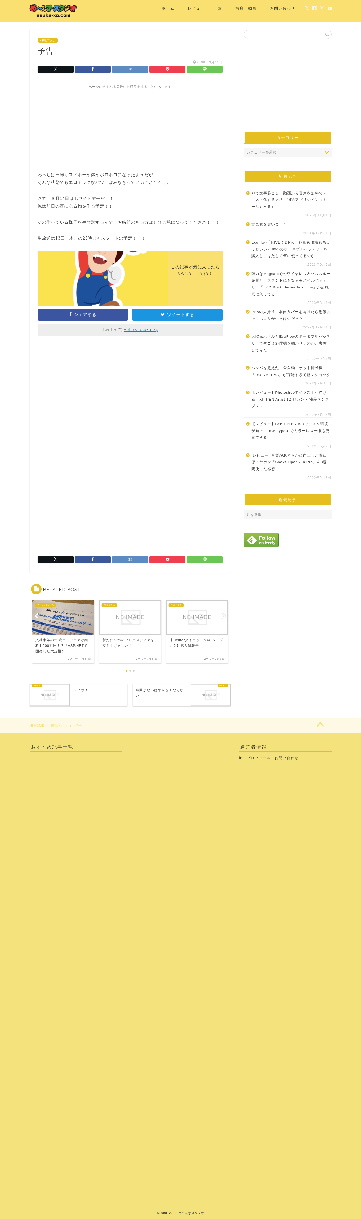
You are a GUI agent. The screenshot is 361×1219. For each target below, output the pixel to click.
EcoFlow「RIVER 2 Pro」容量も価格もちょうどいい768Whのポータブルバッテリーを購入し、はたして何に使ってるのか (290, 249)
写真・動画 (246, 8)
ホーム (168, 8)
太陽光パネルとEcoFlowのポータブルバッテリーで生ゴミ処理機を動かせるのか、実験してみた (291, 343)
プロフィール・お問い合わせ (272, 758)
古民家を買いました (269, 224)
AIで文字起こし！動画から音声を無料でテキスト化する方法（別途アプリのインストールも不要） (289, 200)
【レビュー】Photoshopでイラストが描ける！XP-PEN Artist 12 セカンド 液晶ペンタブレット (290, 399)
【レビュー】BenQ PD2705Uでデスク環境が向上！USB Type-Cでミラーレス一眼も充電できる (290, 430)
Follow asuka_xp (141, 329)
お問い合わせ (282, 8)
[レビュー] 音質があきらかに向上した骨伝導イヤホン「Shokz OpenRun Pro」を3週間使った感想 (289, 462)
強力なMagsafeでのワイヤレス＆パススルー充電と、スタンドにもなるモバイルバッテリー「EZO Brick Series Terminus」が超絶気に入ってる (291, 284)
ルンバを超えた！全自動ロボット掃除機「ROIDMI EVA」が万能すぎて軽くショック (291, 371)
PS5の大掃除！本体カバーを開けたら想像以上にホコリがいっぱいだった (291, 315)
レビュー (196, 8)
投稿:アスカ (48, 40)
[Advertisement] (130, 126)
